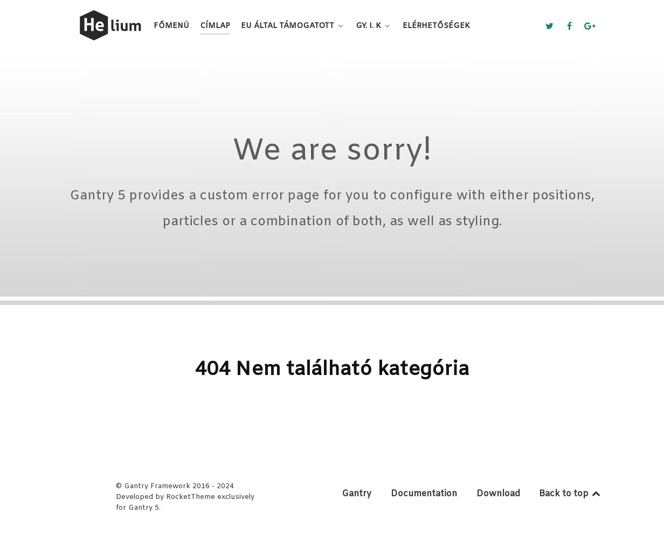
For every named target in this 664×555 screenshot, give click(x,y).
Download (498, 494)
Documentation (424, 494)
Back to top (570, 494)
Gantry (356, 494)
